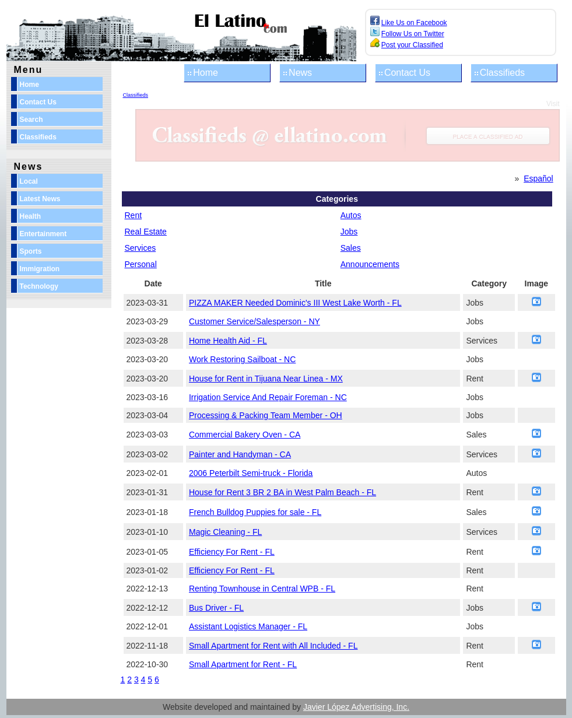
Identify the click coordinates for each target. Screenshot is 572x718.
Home (205, 73)
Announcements (370, 264)
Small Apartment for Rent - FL (243, 664)
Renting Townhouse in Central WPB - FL (262, 588)
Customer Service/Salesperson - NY (254, 321)
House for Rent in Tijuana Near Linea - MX (266, 378)
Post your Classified (412, 45)
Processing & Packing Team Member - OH (265, 415)
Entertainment (43, 234)
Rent (133, 215)
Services (140, 248)
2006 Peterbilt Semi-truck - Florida (251, 473)
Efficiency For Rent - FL (232, 551)
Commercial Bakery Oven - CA (244, 434)
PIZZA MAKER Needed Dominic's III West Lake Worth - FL (295, 302)
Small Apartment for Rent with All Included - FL (273, 645)
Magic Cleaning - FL (225, 532)
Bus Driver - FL (216, 607)
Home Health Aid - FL (228, 340)
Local (29, 181)
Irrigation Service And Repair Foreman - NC (268, 397)
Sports (31, 251)
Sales (351, 248)
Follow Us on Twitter (412, 34)
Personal (141, 264)
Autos (351, 215)
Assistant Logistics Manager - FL (248, 626)
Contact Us (407, 73)
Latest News (40, 199)
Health (30, 216)
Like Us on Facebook (414, 23)
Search (31, 119)
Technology (39, 286)
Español (538, 178)
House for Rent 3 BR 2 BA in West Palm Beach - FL (282, 492)
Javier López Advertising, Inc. (356, 707)
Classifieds (502, 73)
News (300, 73)
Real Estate (146, 231)
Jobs (349, 231)
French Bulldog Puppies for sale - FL (255, 512)
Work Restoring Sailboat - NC (242, 359)
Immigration (40, 269)
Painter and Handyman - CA (240, 454)
